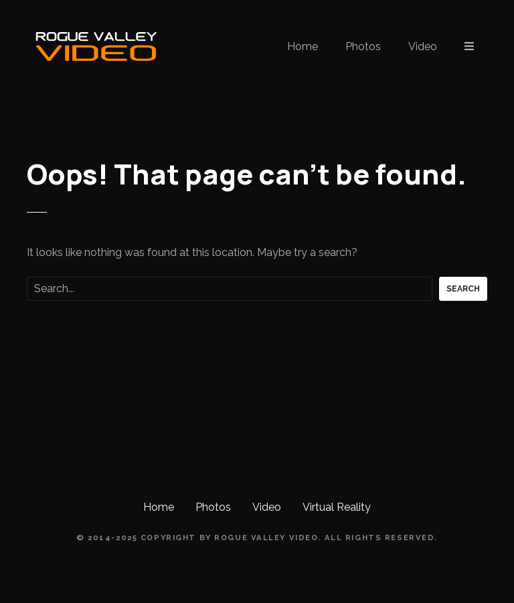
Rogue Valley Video (266, 537)
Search (463, 288)
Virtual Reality (337, 507)
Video (422, 46)
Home (302, 46)
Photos (363, 46)
